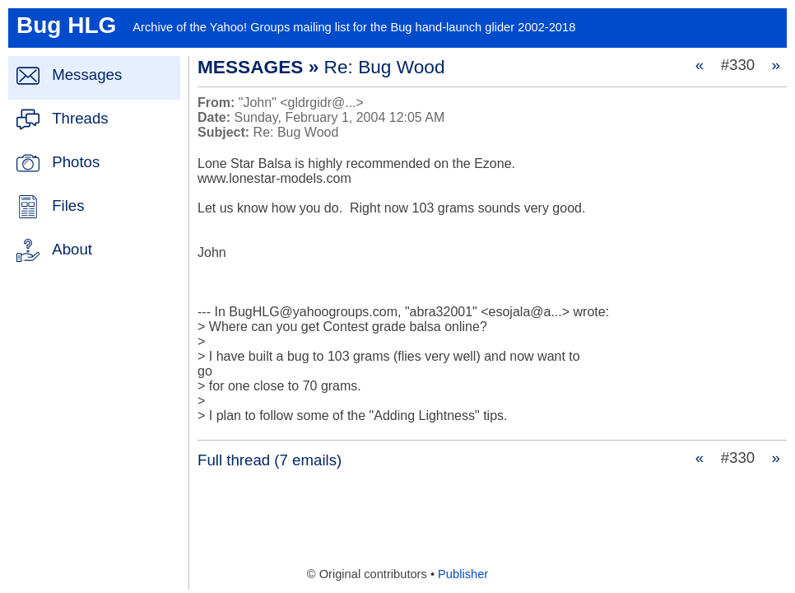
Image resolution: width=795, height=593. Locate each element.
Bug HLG (66, 25)
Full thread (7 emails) (270, 460)
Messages (87, 74)
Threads (80, 118)
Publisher (463, 574)
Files (68, 205)
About (72, 249)
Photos (76, 161)
